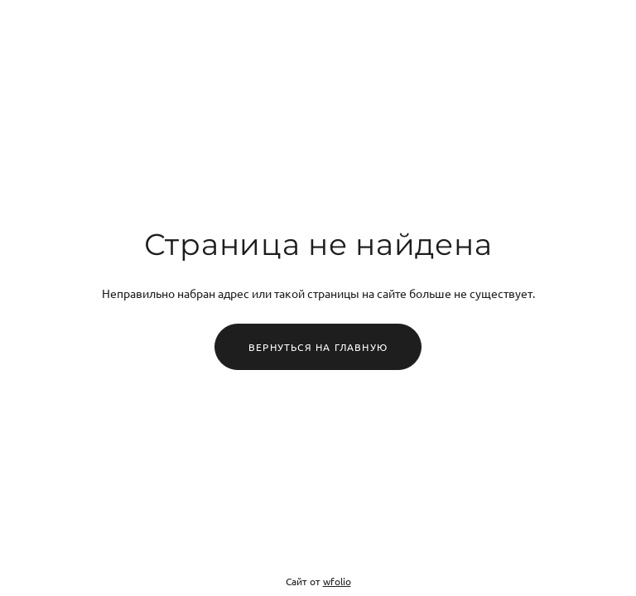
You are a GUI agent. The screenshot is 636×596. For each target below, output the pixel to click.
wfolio (337, 581)
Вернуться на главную (318, 346)
